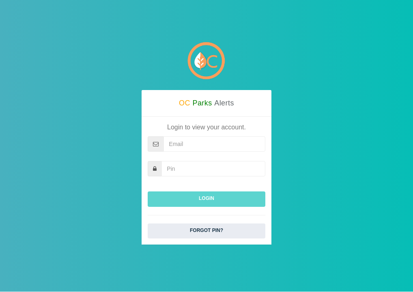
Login (206, 198)
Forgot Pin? (206, 230)
